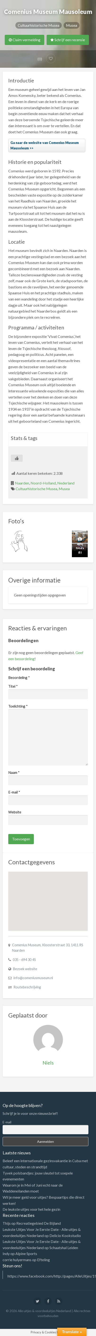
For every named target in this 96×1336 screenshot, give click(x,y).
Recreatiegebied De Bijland (38, 1223)
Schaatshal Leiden (63, 1247)
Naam (14, 772)
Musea (71, 25)
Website (14, 812)
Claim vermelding (24, 40)
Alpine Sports (26, 1253)
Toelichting (18, 706)
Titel (13, 686)
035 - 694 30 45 (24, 960)
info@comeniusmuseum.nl (33, 978)
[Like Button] (17, 458)
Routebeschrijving (27, 987)
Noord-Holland (43, 483)
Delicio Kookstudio (65, 1235)
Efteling (43, 1259)
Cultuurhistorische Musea (38, 25)
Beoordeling (19, 677)
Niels (48, 1063)
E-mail (14, 792)
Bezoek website (25, 969)
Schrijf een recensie (67, 40)
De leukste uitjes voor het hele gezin (31, 1209)
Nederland (65, 483)
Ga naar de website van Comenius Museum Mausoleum (44, 145)
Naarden (22, 483)
